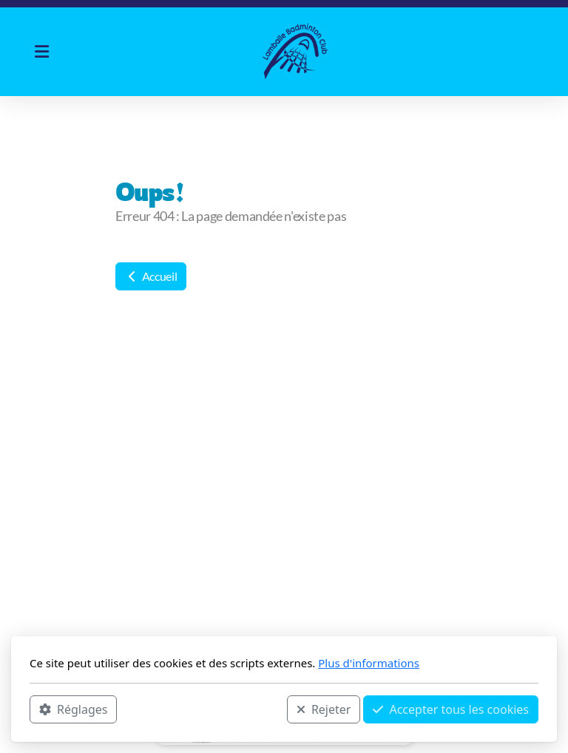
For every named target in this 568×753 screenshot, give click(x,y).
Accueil (151, 276)
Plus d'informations (368, 662)
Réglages (73, 709)
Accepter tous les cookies (451, 709)
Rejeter (324, 709)
